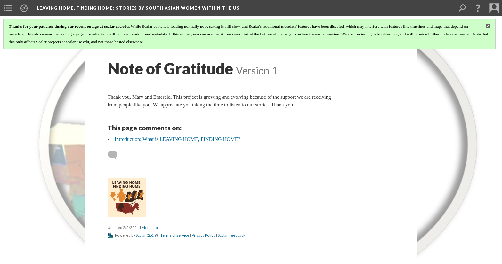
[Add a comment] (115, 155)
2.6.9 (152, 235)
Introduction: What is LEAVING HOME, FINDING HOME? (177, 139)
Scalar (141, 235)
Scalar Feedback (231, 235)
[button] (478, 8)
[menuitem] (8, 8)
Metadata (150, 227)
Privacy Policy (203, 235)
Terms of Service (174, 235)
